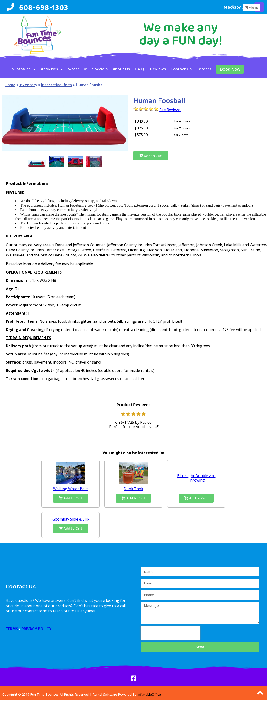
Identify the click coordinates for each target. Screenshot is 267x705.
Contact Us (181, 69)
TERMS (12, 628)
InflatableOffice (149, 694)
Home (10, 84)
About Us (121, 69)
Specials (100, 69)
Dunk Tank (133, 488)
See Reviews (170, 109)
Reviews (158, 69)
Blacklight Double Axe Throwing (196, 478)
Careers (203, 69)
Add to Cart (151, 155)
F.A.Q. (140, 69)
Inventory (28, 84)
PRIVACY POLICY (36, 628)
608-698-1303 (43, 7)
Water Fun (77, 69)
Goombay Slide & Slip (70, 519)
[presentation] (170, 633)
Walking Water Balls (70, 488)
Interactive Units (56, 84)
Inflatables (23, 69)
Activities (52, 69)
